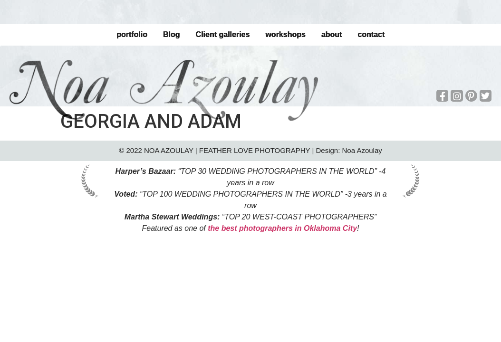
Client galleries (222, 34)
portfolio (131, 34)
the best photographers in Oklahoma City (282, 228)
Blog (171, 34)
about (331, 34)
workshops (285, 34)
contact (371, 34)
